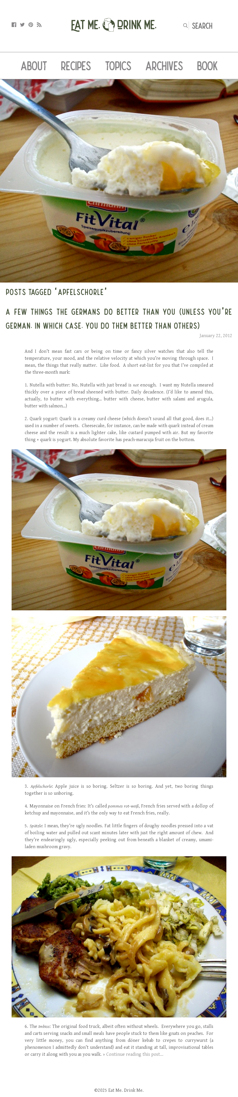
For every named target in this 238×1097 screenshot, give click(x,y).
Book (207, 65)
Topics (118, 65)
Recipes (76, 65)
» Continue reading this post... (133, 1054)
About (34, 65)
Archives (164, 65)
